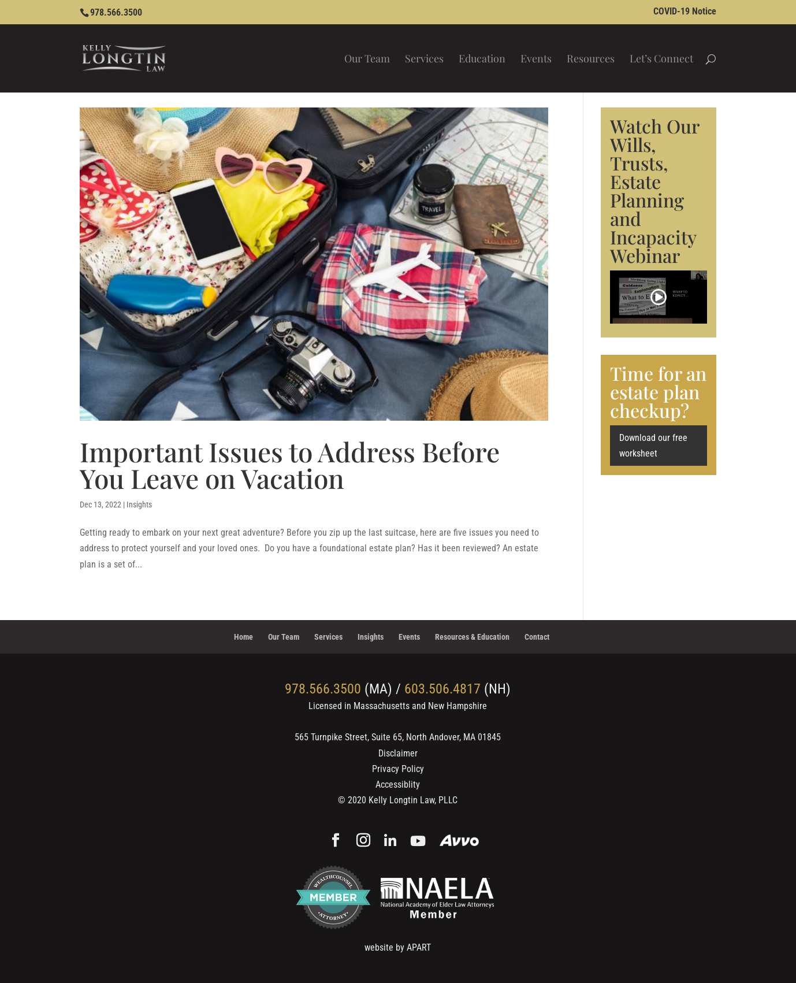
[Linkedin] (390, 842)
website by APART (397, 947)
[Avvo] (459, 842)
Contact (537, 636)
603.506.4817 (442, 689)
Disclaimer (398, 753)
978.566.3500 (116, 12)
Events (536, 59)
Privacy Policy (398, 768)
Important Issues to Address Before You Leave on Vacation (290, 464)
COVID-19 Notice (684, 12)
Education (482, 59)
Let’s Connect (661, 59)
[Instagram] (363, 841)
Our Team (367, 59)
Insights (139, 504)
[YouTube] (418, 842)
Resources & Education (472, 636)
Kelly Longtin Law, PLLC (413, 800)
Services (424, 59)
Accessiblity (397, 784)
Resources (591, 59)
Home (243, 636)
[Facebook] (336, 841)
